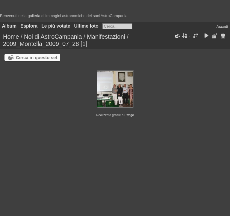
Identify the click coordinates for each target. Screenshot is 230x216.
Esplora (28, 25)
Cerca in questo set (36, 57)
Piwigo (129, 115)
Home (11, 36)
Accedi (222, 26)
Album (9, 25)
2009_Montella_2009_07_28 (41, 43)
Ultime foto (86, 25)
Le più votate (55, 25)
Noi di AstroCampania (53, 36)
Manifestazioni (106, 36)
